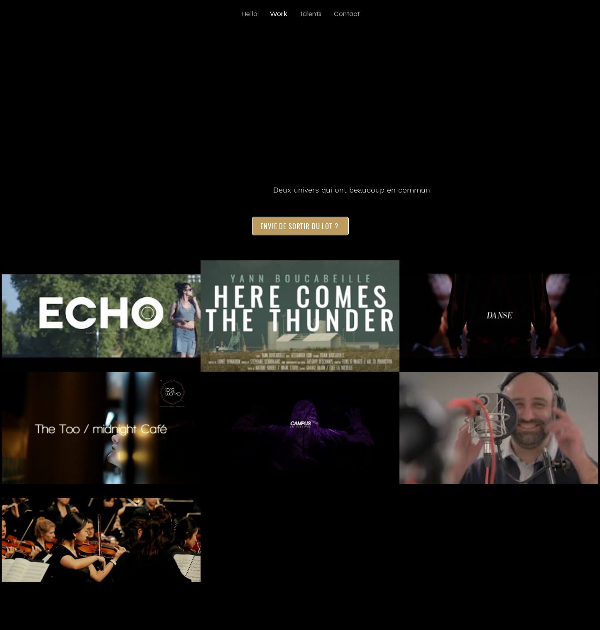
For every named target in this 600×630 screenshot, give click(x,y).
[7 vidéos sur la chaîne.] (300, 428)
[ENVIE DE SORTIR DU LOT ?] (300, 226)
